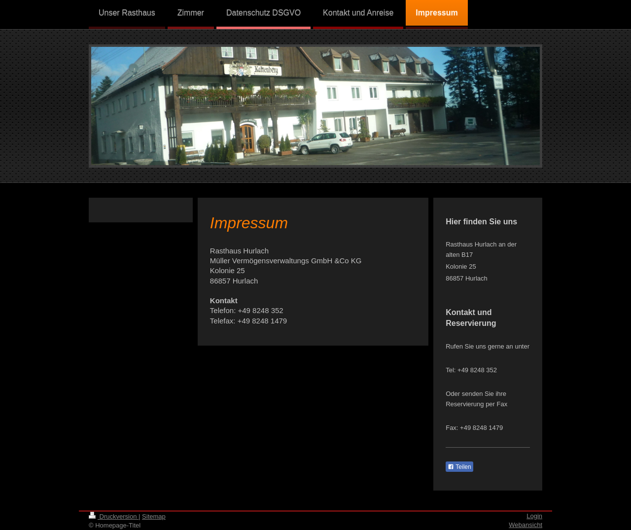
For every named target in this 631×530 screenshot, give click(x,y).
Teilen (459, 466)
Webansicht (525, 525)
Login (534, 516)
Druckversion (114, 516)
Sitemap (154, 516)
